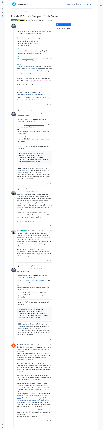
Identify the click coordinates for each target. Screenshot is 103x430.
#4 (51, 113)
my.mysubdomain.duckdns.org (34, 125)
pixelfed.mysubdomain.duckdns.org (29, 131)
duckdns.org (35, 69)
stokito (19, 344)
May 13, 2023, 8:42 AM (33, 344)
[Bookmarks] (2, 16)
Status (74, 4)
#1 (51, 25)
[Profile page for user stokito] (13, 345)
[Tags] (2, 9)
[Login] (100, 2)
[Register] (100, 5)
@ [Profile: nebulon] (20, 116)
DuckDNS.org (24, 347)
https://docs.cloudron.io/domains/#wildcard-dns (33, 94)
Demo (79, 4)
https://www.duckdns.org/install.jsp (29, 53)
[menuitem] (100, 2)
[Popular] (2, 12)
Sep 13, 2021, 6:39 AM (33, 191)
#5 (51, 344)
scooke (19, 191)
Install (89, 4)
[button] (2, 424)
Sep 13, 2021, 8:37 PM (34, 113)
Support (21, 20)
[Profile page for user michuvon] (13, 26)
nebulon (22, 110)
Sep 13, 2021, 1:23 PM (37, 230)
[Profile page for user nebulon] (13, 232)
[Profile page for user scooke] (13, 193)
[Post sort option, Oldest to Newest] (63, 28)
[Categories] (2, 2)
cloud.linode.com (25, 66)
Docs (84, 4)
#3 (51, 230)
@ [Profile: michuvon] (21, 194)
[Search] (2, 19)
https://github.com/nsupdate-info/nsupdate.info (33, 400)
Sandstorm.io (24, 363)
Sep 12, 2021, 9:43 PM (34, 25)
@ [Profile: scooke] (27, 116)
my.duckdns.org (27, 59)
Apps (68, 4)
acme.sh (42, 375)
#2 (51, 191)
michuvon (20, 25)
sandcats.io (30, 387)
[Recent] (2, 5)
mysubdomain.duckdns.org (31, 162)
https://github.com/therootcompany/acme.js (31, 365)
